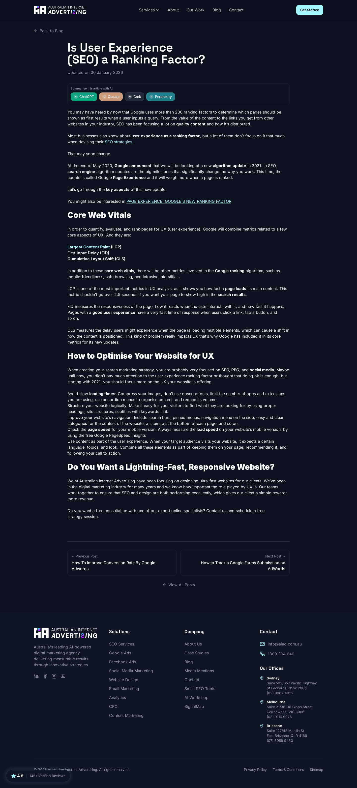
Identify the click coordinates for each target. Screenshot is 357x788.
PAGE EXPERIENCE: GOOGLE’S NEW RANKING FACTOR (178, 201)
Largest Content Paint (88, 246)
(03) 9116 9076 (279, 717)
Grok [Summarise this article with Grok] (134, 96)
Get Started (309, 10)
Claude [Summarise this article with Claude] (110, 96)
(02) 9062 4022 (280, 693)
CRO (113, 706)
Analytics (117, 697)
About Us (193, 644)
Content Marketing (126, 715)
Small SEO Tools (199, 688)
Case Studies (196, 652)
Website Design (123, 679)
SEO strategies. (119, 141)
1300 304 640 (281, 653)
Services (149, 9)
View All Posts (178, 584)
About (173, 9)
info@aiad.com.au (285, 644)
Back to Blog (48, 30)
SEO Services (121, 644)
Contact (236, 9)
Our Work (196, 9)
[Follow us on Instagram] (54, 676)
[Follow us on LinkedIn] (36, 676)
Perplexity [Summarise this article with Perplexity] (160, 96)
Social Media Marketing (131, 670)
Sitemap (316, 769)
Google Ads (120, 652)
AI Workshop (196, 697)
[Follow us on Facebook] (45, 676)
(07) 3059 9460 (280, 740)
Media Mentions (199, 670)
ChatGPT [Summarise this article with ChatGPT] (84, 96)
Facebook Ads (122, 661)
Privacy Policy (255, 769)
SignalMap (194, 706)
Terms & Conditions (288, 769)
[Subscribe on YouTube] (62, 676)
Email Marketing (124, 688)
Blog (216, 9)
